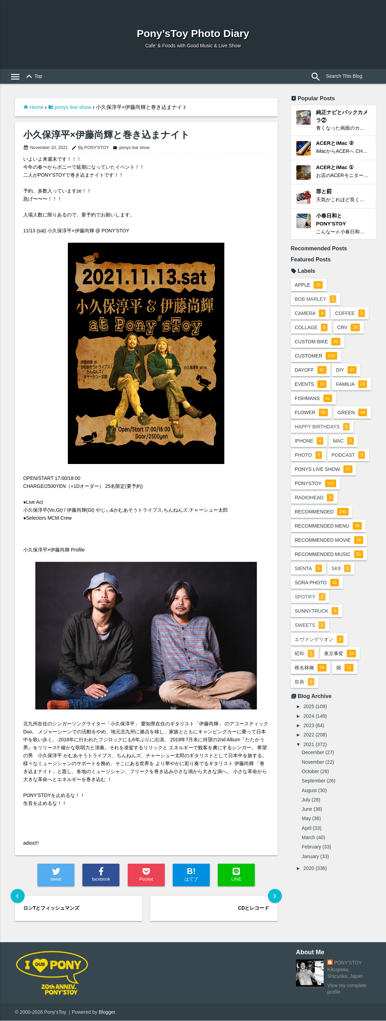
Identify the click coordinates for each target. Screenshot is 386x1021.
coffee (350, 314)
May (306, 819)
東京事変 (340, 654)
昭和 (304, 654)
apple (309, 285)
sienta (308, 569)
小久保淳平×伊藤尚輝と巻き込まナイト (106, 135)
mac (343, 441)
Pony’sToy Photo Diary (193, 33)
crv (349, 328)
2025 (308, 707)
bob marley (315, 300)
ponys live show (73, 107)
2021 (308, 745)
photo (308, 456)
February (311, 847)
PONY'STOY (348, 962)
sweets (310, 626)
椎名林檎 (310, 668)
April (307, 829)
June (307, 810)
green (352, 413)
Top (33, 76)
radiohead (314, 498)
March (308, 838)
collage (311, 328)
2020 (308, 869)
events (310, 385)
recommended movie (329, 541)
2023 (308, 726)
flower (311, 413)
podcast (348, 456)
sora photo (317, 583)
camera (310, 314)
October (310, 772)
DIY (346, 370)
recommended (321, 512)
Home (37, 107)
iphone (309, 441)
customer (316, 356)
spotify (310, 597)
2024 (308, 717)
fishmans (313, 399)
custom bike (317, 342)
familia (351, 385)
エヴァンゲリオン (319, 640)
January (310, 857)
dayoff (310, 370)
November (313, 762)
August (309, 791)
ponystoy (315, 484)
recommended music (329, 555)
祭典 (304, 682)
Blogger (107, 1012)
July (306, 800)
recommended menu (328, 526)
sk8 (341, 569)
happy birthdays (322, 427)
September (313, 781)
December (313, 753)
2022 (308, 735)
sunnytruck (316, 611)
